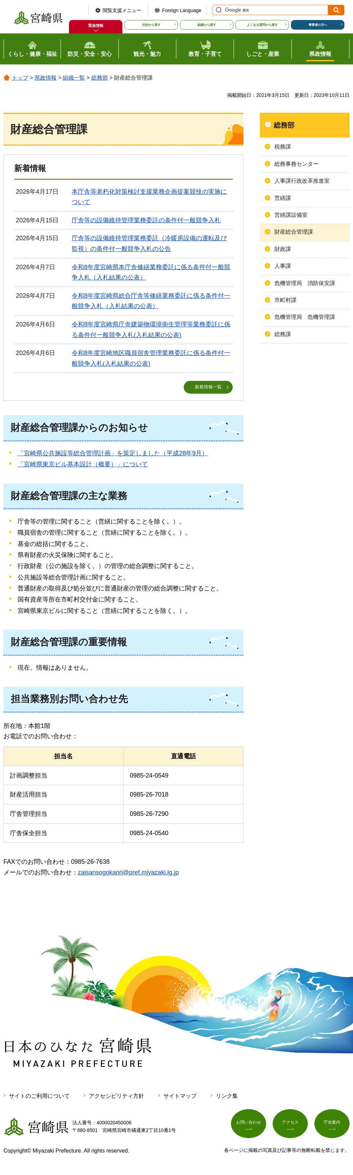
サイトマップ (179, 1096)
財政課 (282, 249)
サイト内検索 (218, 10)
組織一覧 (74, 78)
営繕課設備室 (290, 215)
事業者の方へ (318, 25)
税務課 (282, 147)
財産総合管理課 (293, 232)
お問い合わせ (248, 1125)
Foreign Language (181, 10)
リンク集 (227, 1096)
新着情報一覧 (208, 387)
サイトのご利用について (39, 1096)
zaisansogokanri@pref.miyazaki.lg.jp (128, 872)
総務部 (99, 78)
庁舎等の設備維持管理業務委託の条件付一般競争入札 (146, 220)
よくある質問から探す (262, 25)
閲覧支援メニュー (122, 10)
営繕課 (282, 198)
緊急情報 (95, 25)
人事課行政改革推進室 (302, 181)
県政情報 (45, 78)
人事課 (282, 266)
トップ (20, 78)
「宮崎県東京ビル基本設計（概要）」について (83, 465)
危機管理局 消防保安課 (304, 283)
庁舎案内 (332, 1125)
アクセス (290, 1125)
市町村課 (285, 300)
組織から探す (207, 25)
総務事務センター (296, 164)
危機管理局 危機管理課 (304, 317)
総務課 (282, 334)
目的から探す (151, 25)
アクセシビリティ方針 (116, 1096)
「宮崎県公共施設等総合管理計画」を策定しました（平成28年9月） (113, 453)
